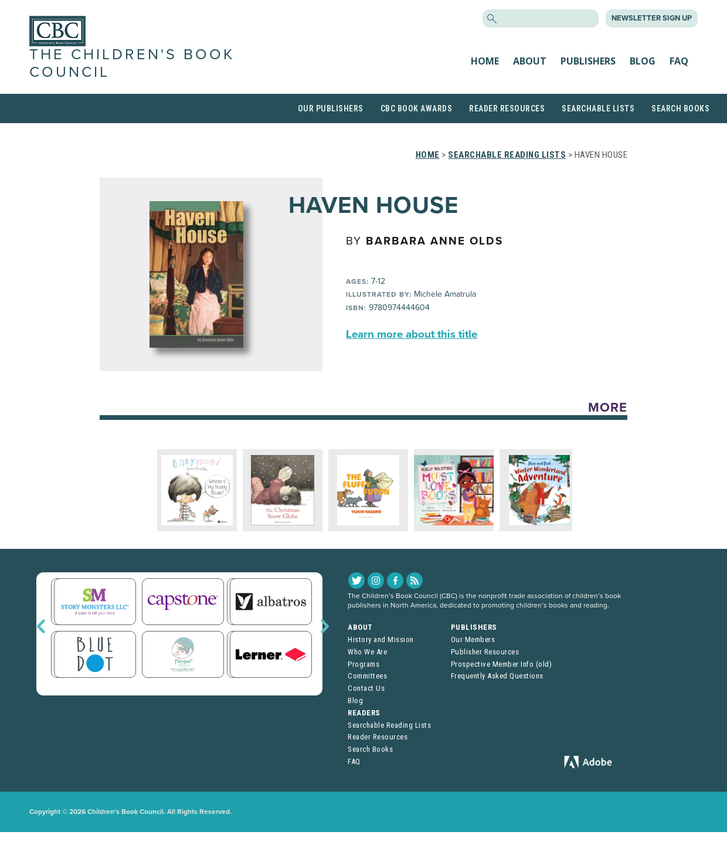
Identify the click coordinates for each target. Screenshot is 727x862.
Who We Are (367, 651)
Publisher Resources (485, 651)
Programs (363, 664)
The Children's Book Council (132, 63)
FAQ (679, 61)
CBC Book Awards (417, 108)
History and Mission (381, 639)
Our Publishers (331, 108)
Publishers (588, 61)
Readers (364, 712)
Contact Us (366, 688)
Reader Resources (507, 108)
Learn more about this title (411, 334)
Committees (367, 675)
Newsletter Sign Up (652, 18)
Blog (642, 61)
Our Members (473, 639)
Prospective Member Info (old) (501, 664)
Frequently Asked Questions (497, 675)
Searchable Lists (598, 108)
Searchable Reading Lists (507, 155)
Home (485, 61)
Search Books (680, 108)
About (529, 61)
